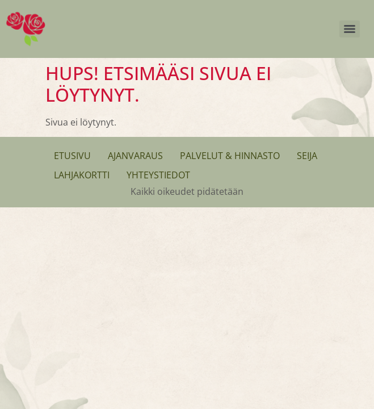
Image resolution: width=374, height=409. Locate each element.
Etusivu (72, 155)
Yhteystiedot (158, 175)
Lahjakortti (82, 175)
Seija (307, 155)
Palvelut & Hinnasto (230, 155)
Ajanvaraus (135, 155)
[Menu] (349, 28)
